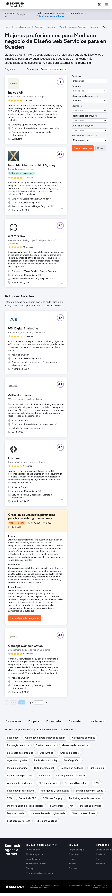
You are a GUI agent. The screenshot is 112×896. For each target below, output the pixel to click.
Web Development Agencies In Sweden (78, 27)
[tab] (13, 721)
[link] (100, 5)
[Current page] (39, 702)
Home (7, 27)
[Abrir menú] (106, 5)
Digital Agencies (22, 27)
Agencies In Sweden (45, 27)
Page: (30, 702)
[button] (53, 69)
